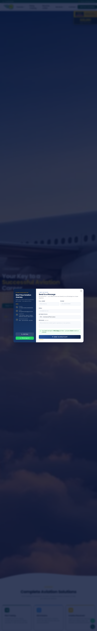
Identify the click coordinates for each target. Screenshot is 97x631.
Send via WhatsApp (60, 337)
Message (43, 320)
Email (41, 308)
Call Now (24, 334)
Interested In (43, 314)
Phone (62, 301)
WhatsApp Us (25, 338)
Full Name (42, 301)
